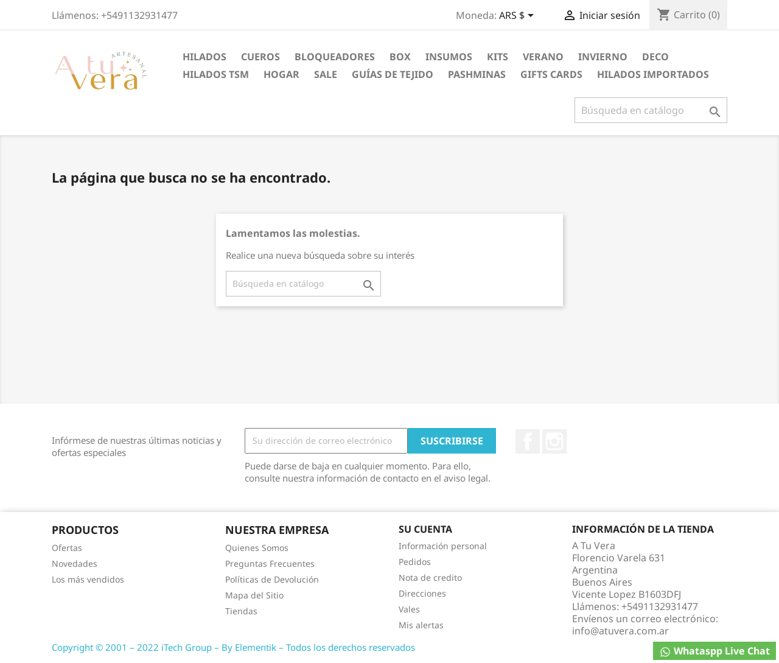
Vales (409, 609)
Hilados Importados (653, 74)
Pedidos (415, 561)
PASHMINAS (477, 74)
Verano (543, 56)
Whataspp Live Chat (714, 651)
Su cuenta (425, 529)
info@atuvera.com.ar (620, 630)
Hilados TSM (216, 74)
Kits (497, 56)
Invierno (602, 56)
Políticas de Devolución (272, 579)
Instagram (554, 441)
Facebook (527, 441)
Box (400, 56)
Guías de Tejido (392, 74)
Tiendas (241, 611)
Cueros (260, 56)
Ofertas (67, 547)
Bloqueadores (335, 56)
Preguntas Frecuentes (270, 563)
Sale (325, 74)
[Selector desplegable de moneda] (518, 16)
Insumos (448, 56)
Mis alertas (421, 625)
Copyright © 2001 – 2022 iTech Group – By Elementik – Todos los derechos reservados (233, 647)
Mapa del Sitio (254, 595)
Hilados (204, 56)
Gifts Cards (551, 74)
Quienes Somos (256, 547)
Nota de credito (430, 577)
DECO (655, 56)
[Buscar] (651, 110)
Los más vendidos (88, 579)
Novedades (74, 563)
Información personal (443, 546)
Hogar (281, 74)
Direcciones (422, 593)
